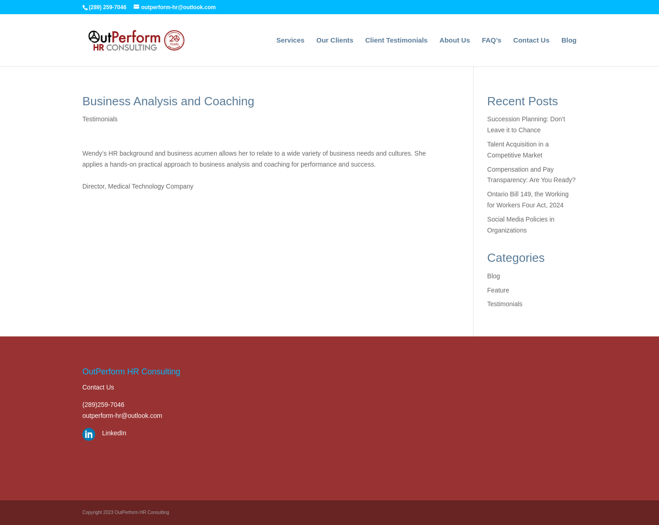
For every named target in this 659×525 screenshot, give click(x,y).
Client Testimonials (396, 40)
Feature (498, 290)
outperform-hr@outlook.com (122, 415)
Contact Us (531, 40)
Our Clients (334, 40)
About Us (454, 40)
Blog (569, 40)
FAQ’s (492, 40)
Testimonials (100, 119)
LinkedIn (114, 433)
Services (290, 40)
